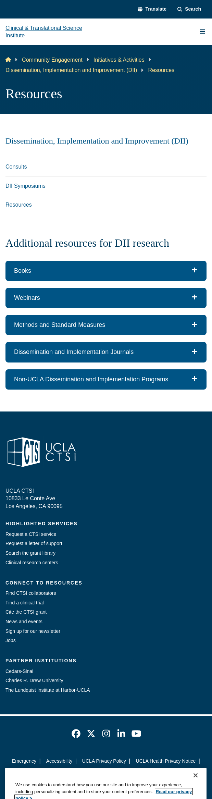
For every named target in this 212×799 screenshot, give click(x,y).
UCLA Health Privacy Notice (166, 761)
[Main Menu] (202, 31)
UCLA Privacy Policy (104, 761)
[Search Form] (189, 9)
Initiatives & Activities (119, 60)
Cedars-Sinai (19, 671)
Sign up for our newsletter (32, 631)
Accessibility (59, 761)
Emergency (24, 761)
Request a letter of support (33, 543)
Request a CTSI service (30, 534)
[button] (152, 9)
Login (106, 772)
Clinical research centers (31, 562)
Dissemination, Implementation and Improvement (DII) (71, 70)
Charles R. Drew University (34, 680)
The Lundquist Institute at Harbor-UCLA (47, 690)
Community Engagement (52, 60)
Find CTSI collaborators (30, 593)
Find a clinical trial (24, 602)
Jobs (10, 640)
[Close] (195, 789)
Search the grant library (30, 553)
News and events (23, 621)
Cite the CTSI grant (26, 612)
